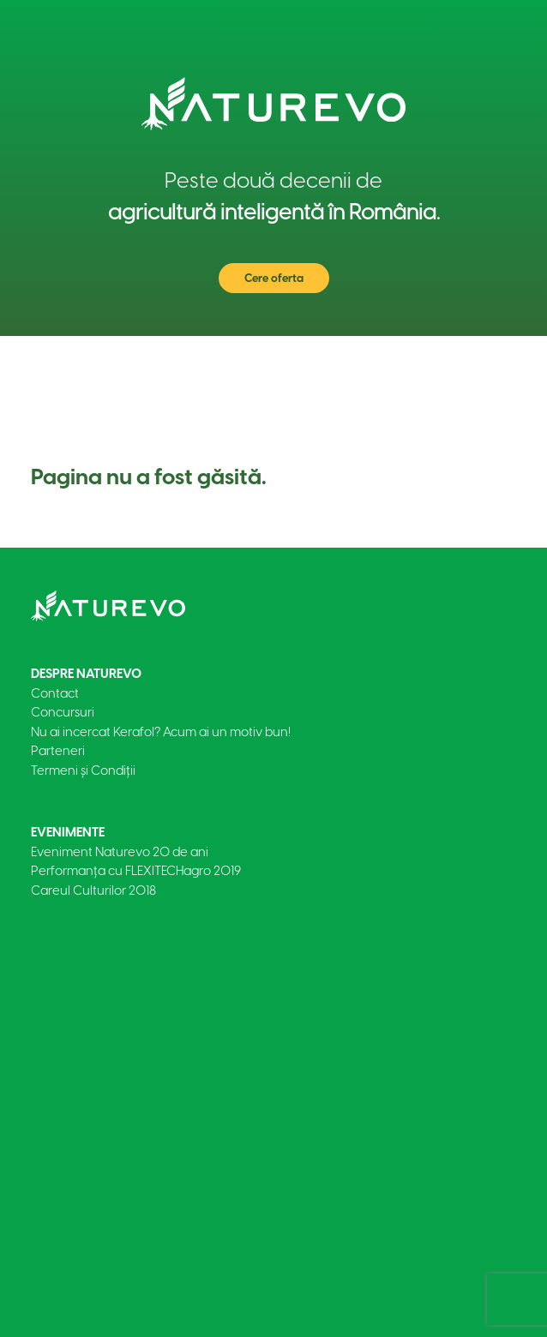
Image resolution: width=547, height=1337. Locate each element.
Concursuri (62, 712)
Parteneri (58, 750)
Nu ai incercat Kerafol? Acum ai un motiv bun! (161, 732)
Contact (55, 693)
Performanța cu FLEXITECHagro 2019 (136, 870)
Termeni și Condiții (83, 770)
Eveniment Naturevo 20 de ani (119, 852)
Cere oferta (274, 278)
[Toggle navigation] (491, 362)
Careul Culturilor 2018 (93, 890)
